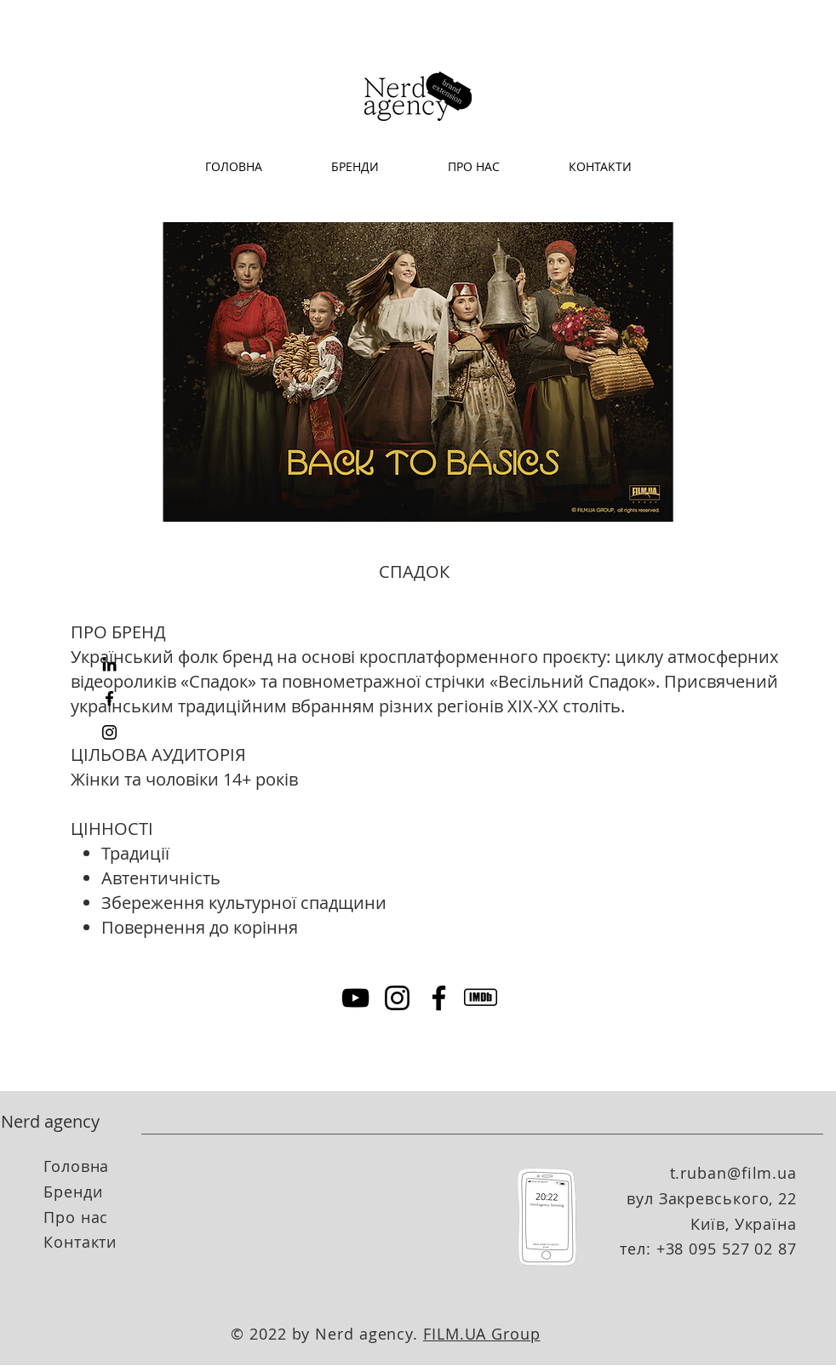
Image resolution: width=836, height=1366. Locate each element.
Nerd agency (50, 1121)
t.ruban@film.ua (734, 1173)
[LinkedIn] (109, 664)
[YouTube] (355, 997)
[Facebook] (109, 698)
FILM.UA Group (482, 1333)
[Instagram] (109, 732)
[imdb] (480, 997)
